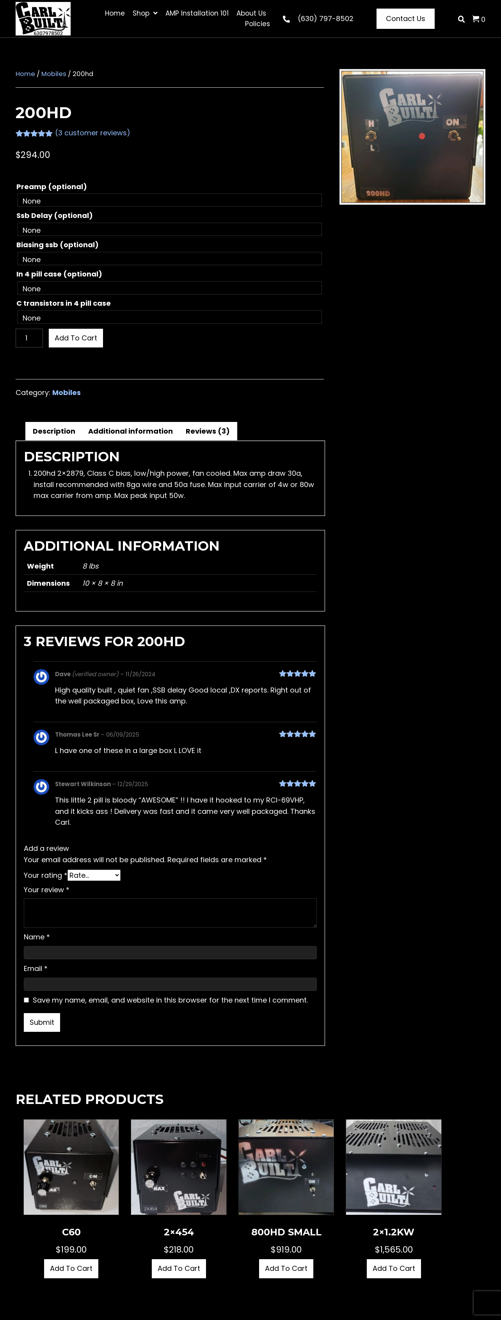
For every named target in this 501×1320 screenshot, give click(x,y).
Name (37, 937)
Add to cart (76, 338)
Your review (46, 890)
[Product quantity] (29, 338)
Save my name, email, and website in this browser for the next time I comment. (170, 1000)
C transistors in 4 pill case (63, 303)
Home (25, 73)
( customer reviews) (92, 133)
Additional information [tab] (130, 431)
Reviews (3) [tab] (208, 431)
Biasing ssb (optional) (57, 245)
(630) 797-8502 (326, 18)
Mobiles (53, 73)
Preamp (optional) (51, 186)
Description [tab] (54, 431)
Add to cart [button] (71, 1268)
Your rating (46, 875)
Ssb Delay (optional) (54, 215)
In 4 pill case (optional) (59, 274)
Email (36, 968)
